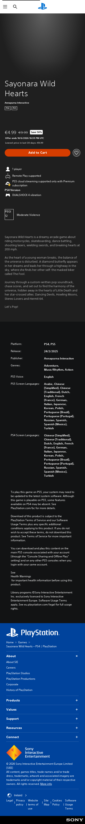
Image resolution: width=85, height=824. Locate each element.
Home (10, 642)
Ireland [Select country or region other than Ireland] (17, 795)
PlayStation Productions (20, 679)
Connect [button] (42, 737)
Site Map (46, 802)
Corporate (12, 684)
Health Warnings (21, 576)
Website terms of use (33, 804)
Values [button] (42, 709)
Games (22, 642)
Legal (9, 800)
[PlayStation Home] (42, 7)
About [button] (42, 656)
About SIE (12, 662)
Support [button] (42, 719)
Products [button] (42, 700)
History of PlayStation (19, 690)
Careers (11, 667)
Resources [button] (42, 728)
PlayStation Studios (18, 673)
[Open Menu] (5, 6)
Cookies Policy (57, 802)
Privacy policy (20, 802)
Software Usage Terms (70, 804)
